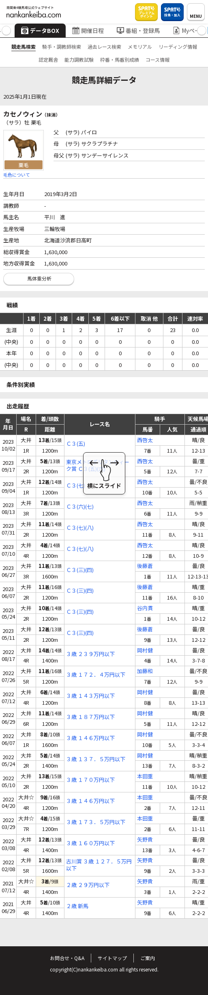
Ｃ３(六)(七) (80, 506)
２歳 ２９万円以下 (87, 885)
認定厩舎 (48, 59)
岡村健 (145, 650)
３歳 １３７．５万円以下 (95, 759)
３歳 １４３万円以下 (90, 696)
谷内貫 (145, 608)
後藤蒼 (145, 566)
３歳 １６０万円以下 (90, 843)
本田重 (145, 776)
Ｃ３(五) (75, 443)
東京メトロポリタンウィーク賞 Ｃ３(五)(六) (97, 466)
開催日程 (88, 30)
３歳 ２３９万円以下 (90, 654)
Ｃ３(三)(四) (80, 570)
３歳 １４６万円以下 (90, 738)
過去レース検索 (104, 46)
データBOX (40, 30)
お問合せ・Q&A (67, 957)
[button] (6, 30)
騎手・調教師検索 (61, 46)
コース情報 (157, 59)
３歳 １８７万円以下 (90, 717)
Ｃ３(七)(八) (80, 527)
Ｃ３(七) (75, 485)
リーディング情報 (178, 46)
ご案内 (147, 957)
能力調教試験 (79, 59)
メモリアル (140, 46)
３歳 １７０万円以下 (90, 780)
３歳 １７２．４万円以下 (95, 674)
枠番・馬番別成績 (119, 59)
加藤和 (145, 671)
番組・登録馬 (138, 30)
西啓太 (145, 440)
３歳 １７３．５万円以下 (95, 822)
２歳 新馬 (77, 906)
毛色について (16, 174)
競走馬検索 (23, 46)
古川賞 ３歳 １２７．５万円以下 (99, 865)
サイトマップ (112, 957)
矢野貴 (145, 839)
